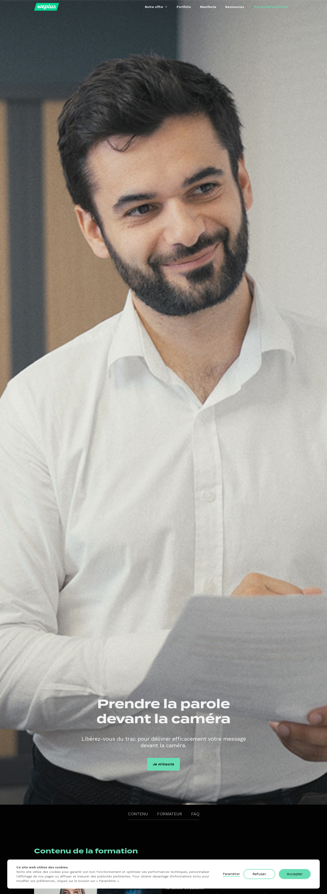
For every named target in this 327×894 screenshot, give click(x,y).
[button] (156, 7)
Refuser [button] (259, 874)
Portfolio (184, 7)
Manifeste (208, 7)
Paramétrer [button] (231, 874)
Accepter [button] (295, 874)
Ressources (234, 7)
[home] (46, 7)
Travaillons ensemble (270, 7)
